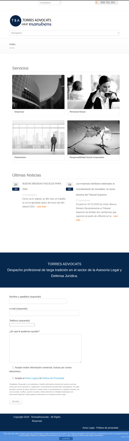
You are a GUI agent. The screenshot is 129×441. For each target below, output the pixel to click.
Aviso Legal (31, 378)
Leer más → (43, 206)
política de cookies (64, 435)
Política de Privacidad (53, 378)
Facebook (75, 3)
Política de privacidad (107, 428)
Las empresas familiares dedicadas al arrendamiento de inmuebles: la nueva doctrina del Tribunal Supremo (95, 189)
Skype (81, 3)
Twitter (70, 3)
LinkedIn (87, 3)
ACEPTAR (66, 439)
